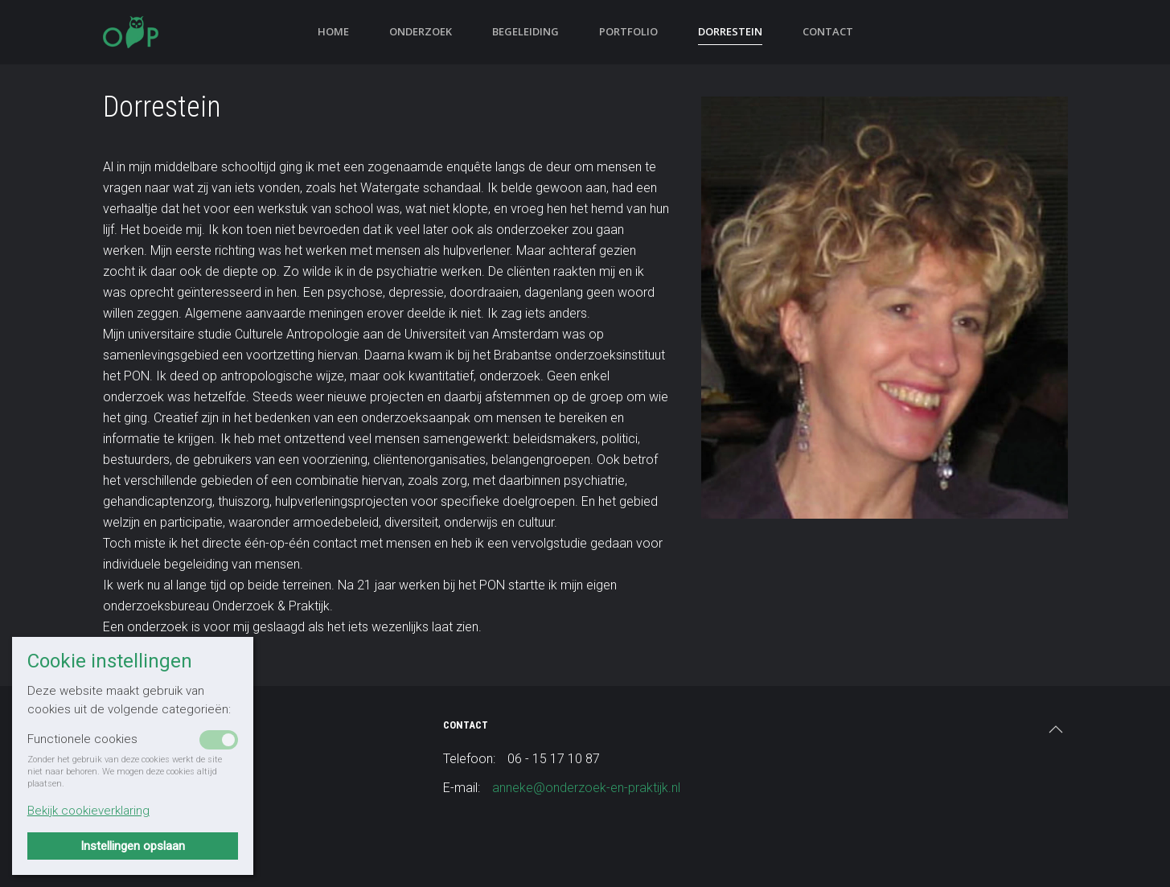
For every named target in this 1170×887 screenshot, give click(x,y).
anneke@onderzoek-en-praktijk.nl (586, 787)
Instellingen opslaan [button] (132, 846)
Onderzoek (420, 31)
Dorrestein (730, 31)
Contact (828, 31)
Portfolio (628, 31)
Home (333, 31)
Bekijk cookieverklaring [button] (88, 810)
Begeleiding (525, 31)
